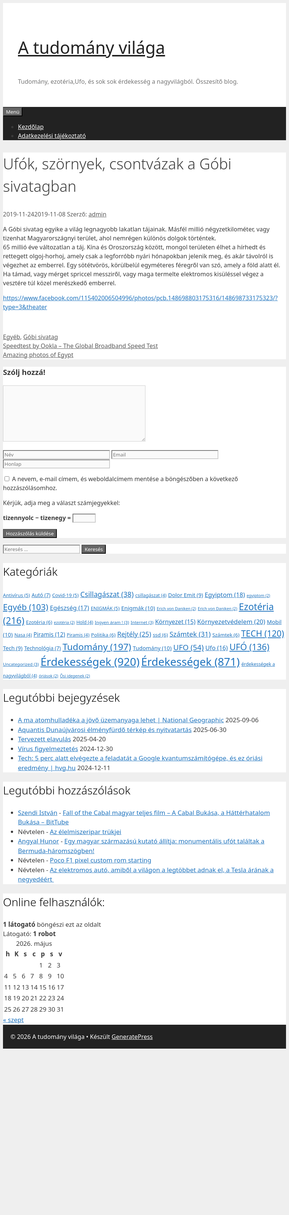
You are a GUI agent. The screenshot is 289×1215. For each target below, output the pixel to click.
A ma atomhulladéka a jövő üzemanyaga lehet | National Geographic (121, 720)
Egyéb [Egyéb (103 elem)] (25, 607)
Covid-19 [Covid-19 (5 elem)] (65, 595)
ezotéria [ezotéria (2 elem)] (64, 622)
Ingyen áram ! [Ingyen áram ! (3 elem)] (112, 622)
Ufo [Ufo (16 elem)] (216, 648)
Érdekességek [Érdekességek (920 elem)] (89, 661)
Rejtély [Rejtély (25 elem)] (134, 634)
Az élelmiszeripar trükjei (85, 831)
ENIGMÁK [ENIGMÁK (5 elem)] (105, 608)
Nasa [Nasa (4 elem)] (23, 635)
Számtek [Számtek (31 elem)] (189, 634)
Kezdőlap (31, 127)
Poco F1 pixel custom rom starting (100, 860)
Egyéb (11, 337)
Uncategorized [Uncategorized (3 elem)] (21, 664)
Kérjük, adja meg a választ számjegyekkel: (61, 503)
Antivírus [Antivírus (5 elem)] (16, 595)
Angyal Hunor (38, 841)
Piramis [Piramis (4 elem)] (78, 635)
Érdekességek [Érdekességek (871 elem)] (190, 661)
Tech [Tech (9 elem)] (12, 648)
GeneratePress (132, 1037)
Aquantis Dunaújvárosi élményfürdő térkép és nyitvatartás (105, 729)
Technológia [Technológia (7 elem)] (42, 648)
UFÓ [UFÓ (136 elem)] (250, 647)
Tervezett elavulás (44, 739)
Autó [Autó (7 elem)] (41, 595)
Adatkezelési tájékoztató (52, 136)
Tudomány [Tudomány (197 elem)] (96, 646)
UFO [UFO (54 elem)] (188, 647)
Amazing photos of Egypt (38, 355)
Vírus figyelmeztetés (48, 748)
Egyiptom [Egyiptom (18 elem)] (225, 594)
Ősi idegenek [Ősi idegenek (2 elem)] (75, 676)
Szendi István (37, 812)
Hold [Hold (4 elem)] (84, 622)
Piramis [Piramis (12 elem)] (49, 635)
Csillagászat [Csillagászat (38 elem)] (107, 594)
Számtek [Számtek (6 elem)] (226, 634)
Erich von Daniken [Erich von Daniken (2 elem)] (176, 608)
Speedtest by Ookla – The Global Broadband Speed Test (80, 346)
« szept (13, 1019)
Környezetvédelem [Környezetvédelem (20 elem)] (231, 621)
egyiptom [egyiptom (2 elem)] (258, 595)
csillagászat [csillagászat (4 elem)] (150, 595)
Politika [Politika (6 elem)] (103, 634)
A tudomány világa (91, 47)
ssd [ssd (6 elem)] (160, 634)
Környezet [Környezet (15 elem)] (175, 622)
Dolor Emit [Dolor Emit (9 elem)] (185, 595)
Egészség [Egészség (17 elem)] (69, 607)
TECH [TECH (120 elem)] (262, 633)
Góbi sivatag (40, 337)
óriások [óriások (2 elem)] (48, 676)
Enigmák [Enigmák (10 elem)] (138, 608)
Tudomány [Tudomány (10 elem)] (152, 648)
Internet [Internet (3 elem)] (142, 622)
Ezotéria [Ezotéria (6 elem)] (39, 622)
